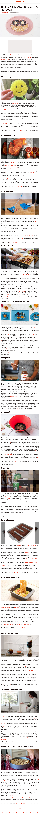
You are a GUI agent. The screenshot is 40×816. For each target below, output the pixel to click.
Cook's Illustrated (35, 453)
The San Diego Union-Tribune (27, 235)
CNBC (7, 294)
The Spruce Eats (32, 662)
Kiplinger (11, 795)
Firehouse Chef (26, 274)
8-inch (19, 463)
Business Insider (21, 291)
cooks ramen (16, 607)
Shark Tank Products (26, 57)
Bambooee (3, 723)
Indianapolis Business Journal (31, 562)
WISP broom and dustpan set (15, 242)
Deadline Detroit (29, 670)
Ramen (2, 603)
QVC (23, 238)
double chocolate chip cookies (23, 773)
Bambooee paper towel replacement (21, 741)
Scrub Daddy (3, 109)
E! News (7, 348)
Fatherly (34, 327)
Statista (12, 660)
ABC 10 (23, 627)
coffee (19, 659)
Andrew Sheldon (5, 12)
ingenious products (5, 59)
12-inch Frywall (17, 461)
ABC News (28, 558)
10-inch (24, 463)
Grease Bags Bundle (13, 515)
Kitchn (6, 496)
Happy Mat (27, 335)
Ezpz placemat (6, 352)
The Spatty (14, 384)
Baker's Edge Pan (17, 572)
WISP (36, 221)
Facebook (37, 99)
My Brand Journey (13, 396)
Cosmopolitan (4, 508)
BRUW (15, 676)
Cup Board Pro (6, 296)
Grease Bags (7, 498)
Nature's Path (13, 162)
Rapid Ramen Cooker (5, 607)
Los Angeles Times (8, 454)
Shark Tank (8, 54)
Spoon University (32, 545)
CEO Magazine (6, 123)
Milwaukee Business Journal (11, 165)
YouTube (24, 239)
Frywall (9, 442)
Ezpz (29, 332)
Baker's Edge (27, 552)
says (21, 614)
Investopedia (15, 103)
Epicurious (10, 606)
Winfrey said (34, 558)
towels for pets (27, 737)
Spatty (17, 408)
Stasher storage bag (18, 186)
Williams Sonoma (23, 280)
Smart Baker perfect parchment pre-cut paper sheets (20, 797)
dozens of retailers (34, 125)
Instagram (37, 214)
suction (32, 334)
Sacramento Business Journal (23, 624)
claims (8, 731)
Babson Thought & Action (25, 666)
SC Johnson (8, 182)
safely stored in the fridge (13, 167)
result (15, 555)
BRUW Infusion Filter (7, 684)
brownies (19, 545)
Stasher (9, 168)
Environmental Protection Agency (30, 718)
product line (26, 126)
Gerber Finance (4, 174)
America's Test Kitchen (26, 453)
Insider (4, 726)
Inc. (1, 340)
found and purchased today (9, 624)
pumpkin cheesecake (12, 773)
